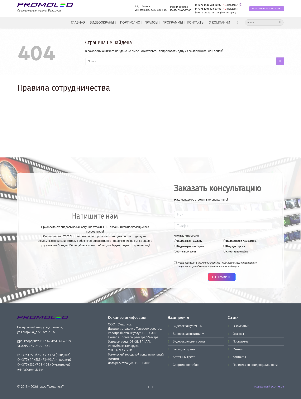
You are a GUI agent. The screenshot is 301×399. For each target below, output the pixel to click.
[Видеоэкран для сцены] (175, 246)
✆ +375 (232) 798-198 (207, 12)
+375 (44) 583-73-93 (36, 359)
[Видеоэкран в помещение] (224, 240)
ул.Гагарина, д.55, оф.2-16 (151, 10)
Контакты (195, 22)
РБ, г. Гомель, (143, 6)
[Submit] (280, 22)
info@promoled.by (32, 369)
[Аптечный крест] (175, 251)
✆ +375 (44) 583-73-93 (208, 5)
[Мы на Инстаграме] (238, 22)
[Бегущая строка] (224, 246)
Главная (78, 22)
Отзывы (238, 334)
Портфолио (130, 22)
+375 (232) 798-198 (35, 364)
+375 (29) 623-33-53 (35, 355)
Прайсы (151, 22)
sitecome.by (275, 386)
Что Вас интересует (186, 235)
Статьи (238, 349)
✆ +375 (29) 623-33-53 (208, 8)
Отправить (222, 277)
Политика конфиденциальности (255, 365)
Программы (172, 22)
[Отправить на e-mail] (152, 387)
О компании (219, 22)
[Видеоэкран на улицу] (175, 240)
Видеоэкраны (103, 22)
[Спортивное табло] (224, 251)
